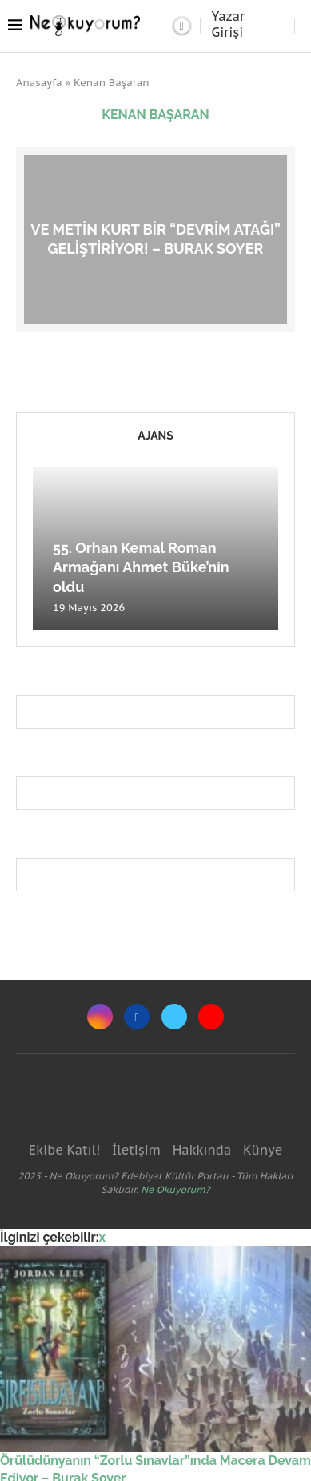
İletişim (136, 1150)
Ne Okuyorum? (175, 1189)
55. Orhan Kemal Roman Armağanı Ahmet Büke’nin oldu (141, 567)
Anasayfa (39, 82)
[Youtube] (211, 1016)
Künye (262, 1150)
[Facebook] (137, 1016)
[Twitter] (174, 1016)
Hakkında (202, 1150)
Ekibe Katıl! (64, 1150)
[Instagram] (100, 1016)
